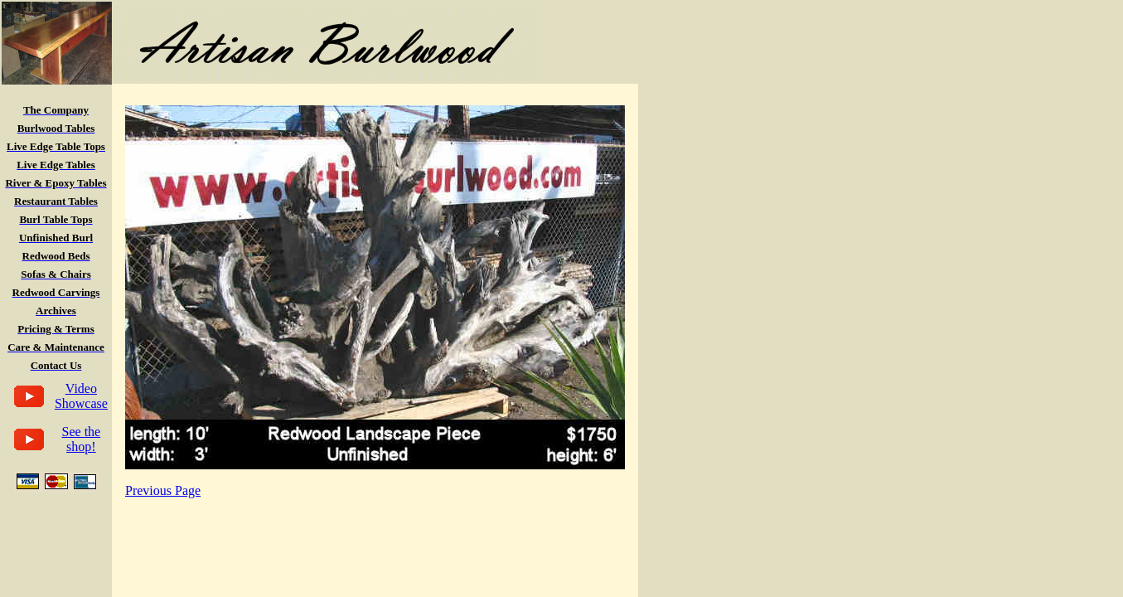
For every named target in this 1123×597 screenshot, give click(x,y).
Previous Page (163, 490)
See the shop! (81, 439)
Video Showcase (81, 395)
